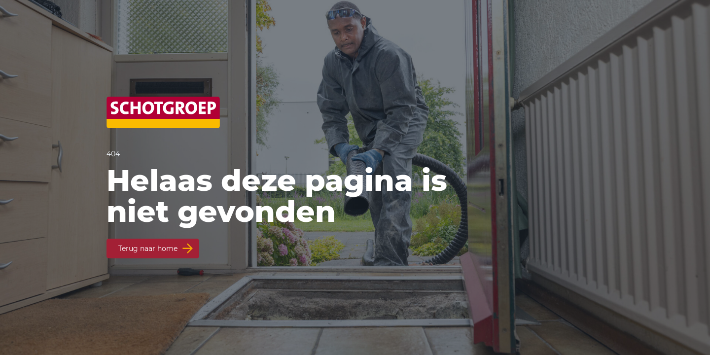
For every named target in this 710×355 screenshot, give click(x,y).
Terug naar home (148, 248)
